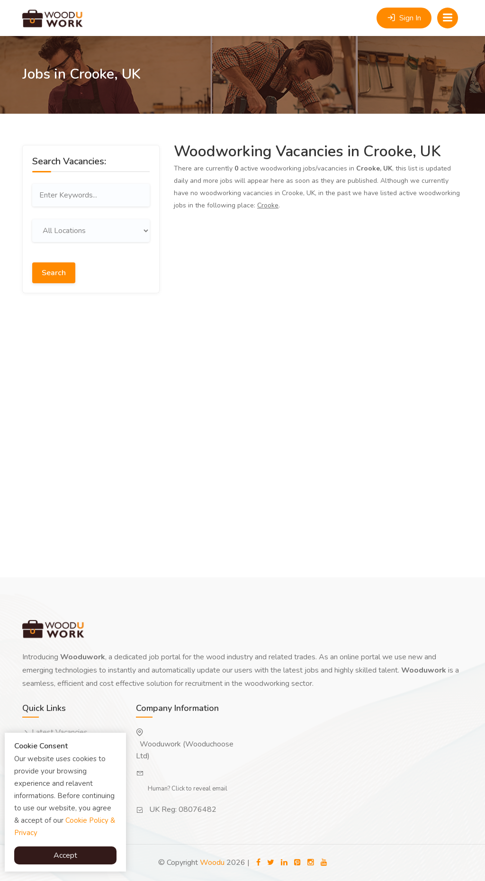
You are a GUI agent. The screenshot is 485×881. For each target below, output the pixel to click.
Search (54, 273)
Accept (65, 855)
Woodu (212, 862)
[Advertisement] (91, 366)
